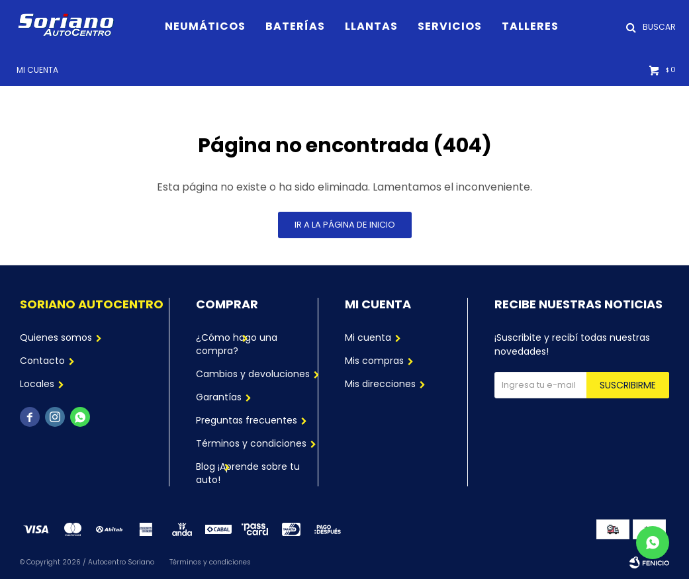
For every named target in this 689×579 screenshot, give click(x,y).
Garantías (219, 397)
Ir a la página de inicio (345, 224)
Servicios (450, 26)
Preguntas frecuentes (246, 420)
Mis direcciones (380, 383)
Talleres (530, 26)
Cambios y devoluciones (253, 373)
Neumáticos (205, 26)
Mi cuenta (368, 337)
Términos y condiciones (251, 443)
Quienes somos (56, 337)
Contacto (42, 360)
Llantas (371, 26)
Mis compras (374, 360)
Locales (37, 383)
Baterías (295, 26)
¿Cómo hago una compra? (236, 344)
